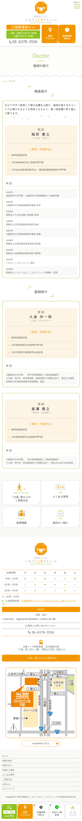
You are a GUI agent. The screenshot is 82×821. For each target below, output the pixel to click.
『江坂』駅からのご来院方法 (41, 658)
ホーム (5, 756)
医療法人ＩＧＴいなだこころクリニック (40, 797)
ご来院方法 (7, 779)
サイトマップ (8, 789)
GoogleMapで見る (40, 743)
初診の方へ (7, 765)
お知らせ (6, 784)
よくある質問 (8, 775)
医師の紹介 (7, 761)
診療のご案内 (8, 770)
